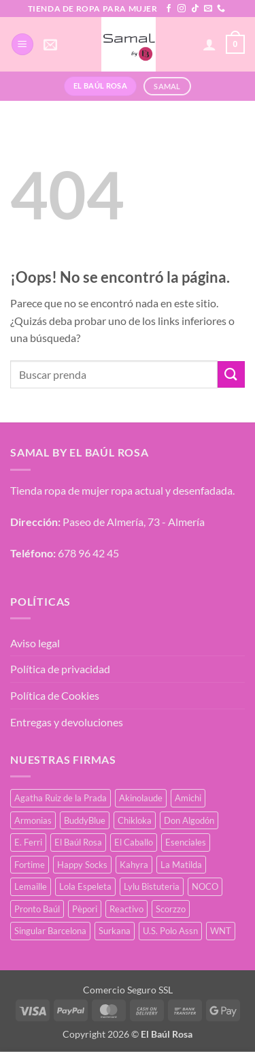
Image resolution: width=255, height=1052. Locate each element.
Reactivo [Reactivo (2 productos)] (126, 908)
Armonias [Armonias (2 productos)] (33, 820)
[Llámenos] (221, 9)
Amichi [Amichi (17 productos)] (188, 797)
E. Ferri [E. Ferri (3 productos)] (28, 842)
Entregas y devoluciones (66, 721)
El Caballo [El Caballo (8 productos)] (133, 842)
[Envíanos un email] (208, 9)
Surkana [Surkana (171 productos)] (115, 930)
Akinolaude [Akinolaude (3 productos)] (141, 797)
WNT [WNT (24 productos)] (220, 930)
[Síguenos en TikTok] (195, 9)
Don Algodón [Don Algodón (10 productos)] (189, 820)
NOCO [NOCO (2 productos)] (205, 886)
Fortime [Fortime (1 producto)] (29, 864)
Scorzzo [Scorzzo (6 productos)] (171, 908)
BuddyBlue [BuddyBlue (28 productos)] (84, 820)
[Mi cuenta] (209, 44)
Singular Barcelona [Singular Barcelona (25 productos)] (50, 930)
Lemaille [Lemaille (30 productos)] (30, 886)
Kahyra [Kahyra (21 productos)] (134, 864)
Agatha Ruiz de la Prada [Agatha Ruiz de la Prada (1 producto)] (60, 797)
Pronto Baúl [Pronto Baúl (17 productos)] (37, 908)
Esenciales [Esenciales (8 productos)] (185, 842)
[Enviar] (231, 374)
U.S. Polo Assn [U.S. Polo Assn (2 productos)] (170, 930)
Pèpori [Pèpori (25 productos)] (84, 908)
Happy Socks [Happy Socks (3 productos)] (82, 864)
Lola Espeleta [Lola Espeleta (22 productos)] (85, 886)
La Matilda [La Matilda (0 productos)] (181, 864)
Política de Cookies (54, 695)
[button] (22, 44)
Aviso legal (35, 642)
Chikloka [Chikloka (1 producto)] (135, 820)
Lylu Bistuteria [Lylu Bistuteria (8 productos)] (152, 886)
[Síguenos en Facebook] (169, 9)
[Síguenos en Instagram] (181, 9)
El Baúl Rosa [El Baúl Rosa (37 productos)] (78, 842)
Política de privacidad (60, 668)
